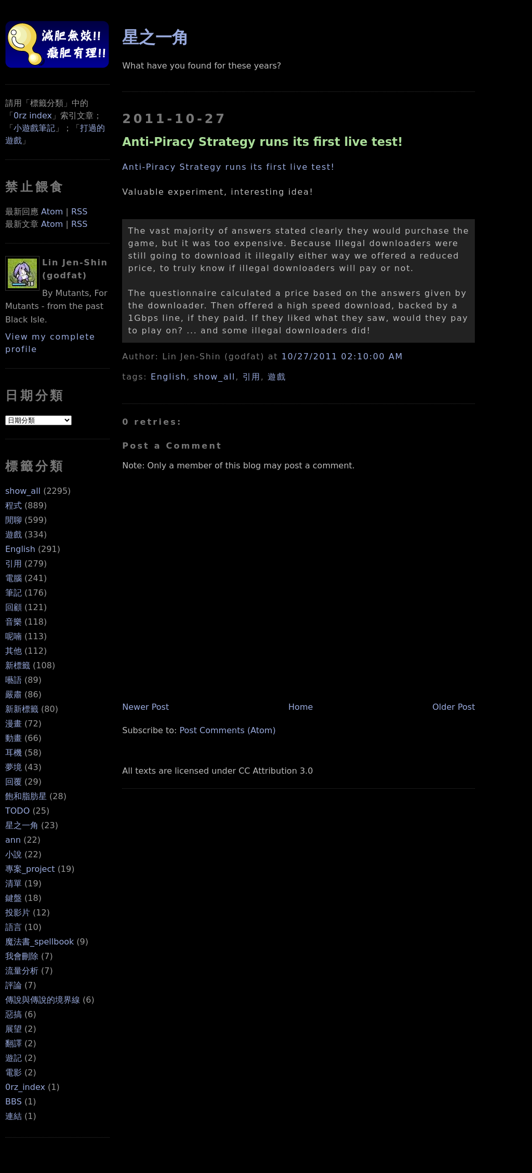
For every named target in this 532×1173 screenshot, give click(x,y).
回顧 (13, 607)
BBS (13, 1102)
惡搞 (13, 1014)
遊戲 (13, 535)
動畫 (13, 738)
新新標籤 (21, 709)
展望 (13, 1029)
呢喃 (13, 636)
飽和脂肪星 (26, 796)
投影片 (17, 913)
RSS (79, 212)
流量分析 (21, 971)
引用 (13, 564)
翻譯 (13, 1043)
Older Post (453, 707)
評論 (13, 985)
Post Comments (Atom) (228, 730)
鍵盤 (13, 898)
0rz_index (25, 1087)
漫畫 (13, 724)
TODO (17, 811)
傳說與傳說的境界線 (42, 1000)
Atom (52, 212)
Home (300, 707)
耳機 (13, 753)
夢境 (13, 767)
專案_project (30, 869)
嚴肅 (13, 694)
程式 (13, 505)
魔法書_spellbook (39, 942)
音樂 (13, 622)
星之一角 (21, 825)
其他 (13, 651)
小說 (13, 854)
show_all (23, 491)
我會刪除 (21, 956)
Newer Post (145, 707)
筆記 (13, 593)
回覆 (13, 782)
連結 (13, 1116)
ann (13, 840)
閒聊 (13, 520)
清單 (13, 883)
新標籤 (17, 665)
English (20, 549)
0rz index (33, 115)
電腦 (13, 578)
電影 (13, 1072)
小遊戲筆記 (34, 128)
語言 (13, 927)
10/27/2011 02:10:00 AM (342, 356)
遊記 (13, 1058)
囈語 (13, 680)
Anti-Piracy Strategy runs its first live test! (262, 142)
